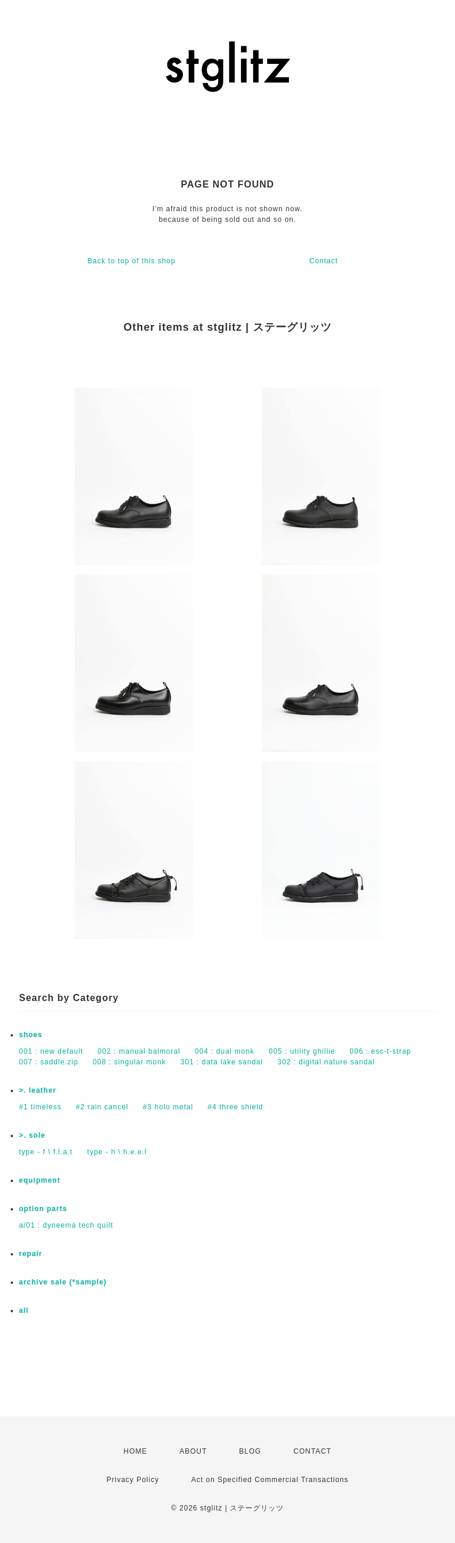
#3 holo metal (168, 1107)
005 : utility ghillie (302, 1051)
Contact (323, 261)
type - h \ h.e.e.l (117, 1152)
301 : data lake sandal (221, 1062)
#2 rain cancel (102, 1107)
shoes (31, 1035)
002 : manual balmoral (139, 1051)
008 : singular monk (129, 1062)
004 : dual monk (224, 1051)
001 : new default (51, 1051)
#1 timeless (40, 1107)
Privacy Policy (133, 1480)
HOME (136, 1451)
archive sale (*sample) (63, 1282)
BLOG (250, 1451)
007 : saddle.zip (48, 1062)
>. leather (37, 1090)
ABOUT (193, 1451)
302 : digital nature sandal (325, 1062)
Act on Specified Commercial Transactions (269, 1480)
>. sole (32, 1135)
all (23, 1310)
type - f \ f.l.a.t (46, 1152)
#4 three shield (236, 1107)
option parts (43, 1209)
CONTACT (312, 1451)
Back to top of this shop (131, 261)
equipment (39, 1180)
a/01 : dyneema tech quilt (66, 1225)
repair (30, 1254)
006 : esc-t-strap (380, 1051)
